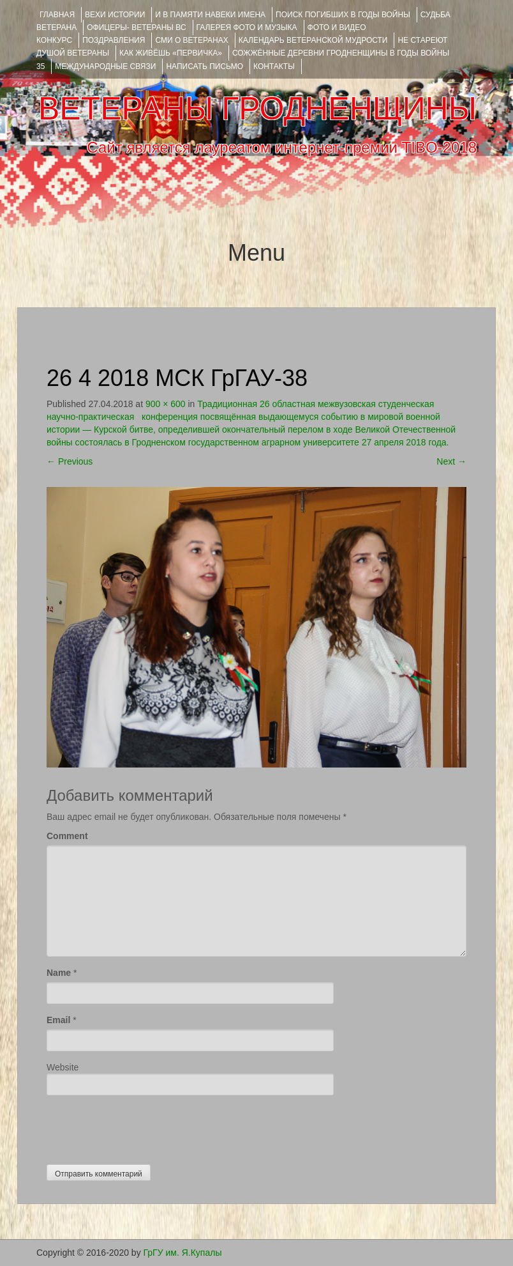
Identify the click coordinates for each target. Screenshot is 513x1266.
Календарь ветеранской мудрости (313, 40)
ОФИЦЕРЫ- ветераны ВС (136, 27)
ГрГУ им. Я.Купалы (183, 1252)
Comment (67, 836)
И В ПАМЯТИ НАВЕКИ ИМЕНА (210, 14)
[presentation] (144, 1127)
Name (59, 973)
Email (58, 1020)
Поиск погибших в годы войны (343, 14)
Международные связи (105, 66)
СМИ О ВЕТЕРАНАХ (191, 40)
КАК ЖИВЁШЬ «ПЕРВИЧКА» (170, 53)
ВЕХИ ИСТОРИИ (115, 14)
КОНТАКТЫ (274, 66)
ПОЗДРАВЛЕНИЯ (113, 40)
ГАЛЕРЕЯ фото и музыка (247, 27)
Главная (57, 14)
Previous (70, 461)
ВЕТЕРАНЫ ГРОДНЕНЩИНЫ (257, 108)
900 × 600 (165, 404)
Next (451, 461)
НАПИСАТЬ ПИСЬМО (204, 66)
